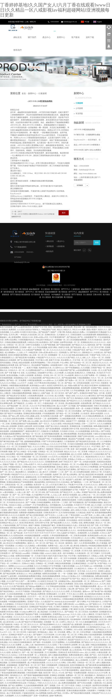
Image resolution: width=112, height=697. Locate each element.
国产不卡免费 (44, 401)
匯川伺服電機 (57, 297)
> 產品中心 (60, 241)
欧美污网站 (53, 347)
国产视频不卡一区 (15, 469)
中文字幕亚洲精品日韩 (47, 406)
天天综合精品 (76, 591)
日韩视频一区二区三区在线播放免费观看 (71, 340)
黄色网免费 (85, 388)
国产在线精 (54, 342)
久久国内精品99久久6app (96, 627)
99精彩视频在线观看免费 (19, 386)
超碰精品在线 (31, 477)
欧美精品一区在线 (42, 375)
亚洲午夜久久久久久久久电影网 (12, 515)
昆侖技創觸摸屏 (51, 292)
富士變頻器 (14, 289)
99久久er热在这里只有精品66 (48, 464)
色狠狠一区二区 (14, 678)
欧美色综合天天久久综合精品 (58, 482)
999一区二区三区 (57, 375)
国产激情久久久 (95, 604)
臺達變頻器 (25, 294)
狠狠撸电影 (29, 454)
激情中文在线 (79, 609)
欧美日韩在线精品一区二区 (53, 383)
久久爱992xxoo (59, 368)
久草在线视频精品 (67, 660)
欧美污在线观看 (6, 327)
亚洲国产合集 (105, 510)
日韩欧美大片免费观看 (50, 431)
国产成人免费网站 (15, 685)
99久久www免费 (79, 330)
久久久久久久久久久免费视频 (99, 419)
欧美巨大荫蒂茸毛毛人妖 (57, 386)
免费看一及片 (52, 558)
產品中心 (46, 37)
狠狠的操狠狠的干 (26, 579)
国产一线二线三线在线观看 (33, 652)
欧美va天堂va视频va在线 (30, 416)
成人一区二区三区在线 (57, 589)
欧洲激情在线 (104, 386)
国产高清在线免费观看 (53, 436)
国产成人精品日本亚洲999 (88, 386)
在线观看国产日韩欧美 (61, 627)
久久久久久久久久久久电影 (61, 350)
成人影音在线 (8, 622)
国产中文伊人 (50, 515)
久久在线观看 (93, 533)
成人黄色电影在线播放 (94, 594)
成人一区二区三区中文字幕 (93, 347)
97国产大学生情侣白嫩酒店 (52, 441)
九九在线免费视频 (16, 538)
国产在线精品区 (33, 657)
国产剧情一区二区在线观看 (74, 561)
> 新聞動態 (49, 246)
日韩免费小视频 (6, 452)
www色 (18, 622)
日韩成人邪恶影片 (26, 599)
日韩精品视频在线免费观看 (73, 599)
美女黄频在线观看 (72, 403)
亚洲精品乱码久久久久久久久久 (93, 342)
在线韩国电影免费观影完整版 (30, 576)
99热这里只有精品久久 (45, 340)
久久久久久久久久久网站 (56, 663)
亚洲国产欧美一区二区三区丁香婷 (32, 665)
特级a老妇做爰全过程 (80, 355)
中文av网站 (64, 363)
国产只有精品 (15, 350)
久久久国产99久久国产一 (17, 581)
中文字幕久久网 (41, 360)
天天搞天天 (40, 429)
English (99, 22)
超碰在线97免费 (67, 518)
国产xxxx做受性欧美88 (23, 327)
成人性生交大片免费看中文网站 (52, 421)
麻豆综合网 (68, 327)
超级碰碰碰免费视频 (32, 441)
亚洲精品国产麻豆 (48, 525)
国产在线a (4, 335)
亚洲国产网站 (96, 388)
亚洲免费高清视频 (58, 401)
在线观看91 (92, 691)
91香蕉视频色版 (87, 576)
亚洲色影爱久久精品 (86, 558)
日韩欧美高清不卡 (50, 513)
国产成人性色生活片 (41, 548)
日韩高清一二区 (40, 419)
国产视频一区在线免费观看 (16, 596)
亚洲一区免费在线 (41, 696)
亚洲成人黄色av (63, 467)
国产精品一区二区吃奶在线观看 (77, 383)
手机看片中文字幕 (75, 485)
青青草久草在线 (38, 391)
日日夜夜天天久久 (56, 612)
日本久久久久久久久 (94, 459)
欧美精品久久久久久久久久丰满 (97, 596)
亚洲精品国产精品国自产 (46, 530)
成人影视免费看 (14, 337)
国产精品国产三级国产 (48, 332)
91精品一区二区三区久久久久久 (98, 439)
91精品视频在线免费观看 (102, 632)
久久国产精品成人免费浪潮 (35, 594)
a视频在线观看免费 (11, 347)
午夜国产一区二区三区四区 (90, 490)
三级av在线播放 (6, 617)
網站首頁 (17, 37)
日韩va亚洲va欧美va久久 (48, 352)
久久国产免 (92, 563)
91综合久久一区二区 (16, 370)
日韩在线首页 (62, 487)
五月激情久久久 (63, 335)
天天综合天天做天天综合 (25, 604)
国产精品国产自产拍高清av (97, 561)
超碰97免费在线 (55, 696)
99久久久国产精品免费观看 (20, 650)
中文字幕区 (96, 447)
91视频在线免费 (20, 657)
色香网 (44, 617)
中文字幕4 (72, 556)
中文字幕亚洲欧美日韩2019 (14, 500)
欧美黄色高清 (55, 518)
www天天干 (22, 383)
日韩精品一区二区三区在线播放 (69, 411)
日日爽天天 (25, 627)
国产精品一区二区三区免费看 (68, 413)
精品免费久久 (21, 472)
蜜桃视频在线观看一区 (102, 477)
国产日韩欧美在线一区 (93, 607)
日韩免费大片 (5, 553)
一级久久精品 (32, 459)
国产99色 (100, 396)
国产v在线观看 (46, 474)
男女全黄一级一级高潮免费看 (85, 327)
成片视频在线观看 (47, 538)
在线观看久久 (33, 472)
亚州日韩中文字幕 (42, 523)
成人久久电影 (96, 505)
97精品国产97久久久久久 (46, 358)
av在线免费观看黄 (83, 370)
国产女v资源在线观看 (26, 360)
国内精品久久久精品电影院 (94, 624)
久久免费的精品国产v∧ (35, 370)
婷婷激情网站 (89, 630)
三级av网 (71, 589)
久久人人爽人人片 (83, 358)
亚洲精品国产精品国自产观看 (27, 614)
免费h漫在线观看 (102, 576)
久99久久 (103, 533)
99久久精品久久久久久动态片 (16, 660)
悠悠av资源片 (92, 330)
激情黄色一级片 (71, 543)
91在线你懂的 (98, 454)
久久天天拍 (49, 396)
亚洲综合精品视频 (47, 497)
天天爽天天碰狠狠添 (61, 607)
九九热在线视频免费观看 (34, 685)
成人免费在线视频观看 (67, 683)
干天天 (69, 594)
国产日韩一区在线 (15, 429)
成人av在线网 (44, 520)
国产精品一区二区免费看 (17, 380)
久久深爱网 (59, 380)
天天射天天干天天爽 (82, 505)
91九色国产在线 (28, 561)
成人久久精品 (90, 652)
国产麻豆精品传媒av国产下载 (11, 441)
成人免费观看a (104, 449)
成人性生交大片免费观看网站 (15, 543)
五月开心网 (13, 335)
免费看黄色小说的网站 (54, 571)
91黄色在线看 (102, 652)
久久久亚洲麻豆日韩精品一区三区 (51, 480)
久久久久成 (66, 355)
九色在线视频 (65, 548)
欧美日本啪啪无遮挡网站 (18, 355)
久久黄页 (62, 594)
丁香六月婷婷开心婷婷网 (68, 645)
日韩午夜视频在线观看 (69, 541)
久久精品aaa (8, 436)
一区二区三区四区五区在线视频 (68, 668)
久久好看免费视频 (73, 642)
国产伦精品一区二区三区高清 (76, 612)
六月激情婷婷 (69, 441)
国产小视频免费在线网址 (53, 630)
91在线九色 (98, 352)
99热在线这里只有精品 (72, 424)
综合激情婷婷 (75, 619)
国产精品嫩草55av (14, 401)
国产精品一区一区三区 (32, 434)
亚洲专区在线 (102, 609)
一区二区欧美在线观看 (78, 535)
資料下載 (90, 37)
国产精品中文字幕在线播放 (32, 622)
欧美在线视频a (13, 375)
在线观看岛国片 (56, 365)
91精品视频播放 (83, 378)
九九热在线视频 (86, 497)
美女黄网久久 (66, 360)
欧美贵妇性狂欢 (18, 477)
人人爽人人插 (28, 645)
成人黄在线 (74, 546)
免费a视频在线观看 (101, 426)
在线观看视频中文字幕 (69, 490)
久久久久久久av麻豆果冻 (86, 396)
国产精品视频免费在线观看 (63, 569)
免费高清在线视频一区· (24, 556)
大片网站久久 (15, 563)
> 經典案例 (60, 246)
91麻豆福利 (32, 632)
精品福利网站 (40, 482)
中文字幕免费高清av (41, 505)
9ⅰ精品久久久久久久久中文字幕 (53, 398)
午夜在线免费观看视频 (46, 467)
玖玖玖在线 (11, 680)
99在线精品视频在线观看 (98, 546)
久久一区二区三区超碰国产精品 (19, 447)
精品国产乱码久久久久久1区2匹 (71, 657)
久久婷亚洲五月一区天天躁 (74, 571)
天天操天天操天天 (84, 477)
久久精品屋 (69, 373)
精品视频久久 (90, 675)
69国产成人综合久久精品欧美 (57, 426)
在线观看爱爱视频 (93, 574)
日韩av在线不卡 (30, 464)
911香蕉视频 (37, 650)
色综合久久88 (27, 337)
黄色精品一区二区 (68, 464)
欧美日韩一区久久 (50, 673)
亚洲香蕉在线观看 (78, 627)
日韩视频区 (16, 391)
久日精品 (96, 520)
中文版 (87, 22)
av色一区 (105, 637)
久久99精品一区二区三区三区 (95, 548)
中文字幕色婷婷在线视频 (56, 586)
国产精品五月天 (66, 492)
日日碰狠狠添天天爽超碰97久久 (99, 332)
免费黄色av (106, 668)
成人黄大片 (44, 472)
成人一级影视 (12, 518)
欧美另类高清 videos (76, 652)
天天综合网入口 (77, 538)
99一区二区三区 (25, 548)
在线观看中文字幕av (45, 373)
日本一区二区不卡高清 (66, 685)
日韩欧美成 (91, 373)
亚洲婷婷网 (82, 533)
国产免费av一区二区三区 (75, 380)
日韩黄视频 (98, 566)
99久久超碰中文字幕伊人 (67, 533)
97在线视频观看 (48, 413)
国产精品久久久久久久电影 (88, 469)
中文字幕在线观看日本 (24, 584)
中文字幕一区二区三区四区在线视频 (45, 408)
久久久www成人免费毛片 (35, 449)
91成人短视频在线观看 (62, 678)
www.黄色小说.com (102, 436)
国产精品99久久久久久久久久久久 (49, 561)
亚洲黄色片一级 (16, 630)
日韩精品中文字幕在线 (48, 619)
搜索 (97, 243)
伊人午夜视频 (102, 543)
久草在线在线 (50, 370)
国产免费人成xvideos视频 (29, 421)
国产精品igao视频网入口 (35, 586)
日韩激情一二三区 (56, 472)
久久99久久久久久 (91, 485)
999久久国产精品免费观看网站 (29, 680)
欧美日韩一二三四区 (60, 502)
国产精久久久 (75, 352)
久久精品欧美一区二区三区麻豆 (87, 553)
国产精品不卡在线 (89, 688)
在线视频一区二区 (51, 622)
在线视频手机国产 (97, 398)
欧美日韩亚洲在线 (27, 523)
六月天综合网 (49, 635)
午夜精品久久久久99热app (39, 444)
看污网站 (55, 637)
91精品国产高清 (79, 350)
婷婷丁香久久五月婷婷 (17, 510)
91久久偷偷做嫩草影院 (88, 622)
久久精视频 (76, 647)
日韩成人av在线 (97, 556)
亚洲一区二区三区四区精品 (11, 480)
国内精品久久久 (16, 675)
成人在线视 (59, 396)
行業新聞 (42, 93)
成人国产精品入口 (44, 528)
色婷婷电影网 (100, 530)
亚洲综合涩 (62, 652)
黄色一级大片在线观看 (29, 619)
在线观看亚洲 (53, 490)
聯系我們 (17, 50)
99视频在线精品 (14, 467)
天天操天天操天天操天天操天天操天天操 (51, 556)
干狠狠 (76, 586)
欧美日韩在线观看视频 (94, 599)
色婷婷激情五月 (83, 556)
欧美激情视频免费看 (103, 513)
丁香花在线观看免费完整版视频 (12, 673)
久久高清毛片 (29, 469)
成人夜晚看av (10, 352)
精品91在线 (74, 467)
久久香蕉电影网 (13, 619)
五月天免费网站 (58, 642)
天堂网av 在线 (77, 523)
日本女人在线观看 (30, 480)
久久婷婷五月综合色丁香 (47, 581)
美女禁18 (20, 449)
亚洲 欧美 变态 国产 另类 (89, 525)
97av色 (62, 673)
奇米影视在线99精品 (85, 530)
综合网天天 (62, 640)
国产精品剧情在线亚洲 (22, 436)
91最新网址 (26, 391)
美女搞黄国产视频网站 (40, 365)
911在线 (70, 586)
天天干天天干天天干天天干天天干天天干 (40, 533)
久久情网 (22, 459)
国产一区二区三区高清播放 (36, 500)
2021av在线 (78, 630)
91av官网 (103, 464)
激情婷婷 (20, 454)
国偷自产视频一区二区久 (13, 464)
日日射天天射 (5, 439)
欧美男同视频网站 (38, 363)
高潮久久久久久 (104, 380)
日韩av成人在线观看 (9, 426)
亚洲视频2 (70, 680)
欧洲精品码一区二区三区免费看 (25, 640)
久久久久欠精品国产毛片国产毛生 (67, 579)
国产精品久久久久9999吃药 (31, 688)
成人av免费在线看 (58, 691)
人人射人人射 (62, 515)
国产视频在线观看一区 (17, 609)
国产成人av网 (13, 416)
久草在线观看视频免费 (59, 535)
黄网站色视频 (89, 523)
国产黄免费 (5, 474)
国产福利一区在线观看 (42, 642)
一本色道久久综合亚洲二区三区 (31, 335)
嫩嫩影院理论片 (37, 571)
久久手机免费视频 (77, 391)
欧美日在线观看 (84, 520)
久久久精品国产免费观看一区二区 (35, 350)
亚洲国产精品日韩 (89, 492)
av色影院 (45, 535)
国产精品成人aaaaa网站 (21, 553)
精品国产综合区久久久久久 (79, 640)
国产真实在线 (76, 347)
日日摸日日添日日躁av (29, 332)
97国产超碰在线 (6, 624)
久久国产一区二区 (96, 660)
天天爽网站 (68, 630)
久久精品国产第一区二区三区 (12, 668)
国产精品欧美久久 (90, 480)
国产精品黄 (18, 533)
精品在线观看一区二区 (81, 581)
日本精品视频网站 (44, 502)
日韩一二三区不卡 (89, 424)
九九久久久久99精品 (8, 383)
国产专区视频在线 (76, 502)
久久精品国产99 (47, 602)
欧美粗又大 (16, 652)
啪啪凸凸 (36, 393)
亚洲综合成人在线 (55, 617)
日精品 (78, 685)
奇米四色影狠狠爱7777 (62, 596)
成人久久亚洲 (76, 454)
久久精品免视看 (35, 378)
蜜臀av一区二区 (73, 632)
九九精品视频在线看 (68, 419)
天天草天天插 (87, 551)
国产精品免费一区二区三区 (18, 406)
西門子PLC (65, 289)
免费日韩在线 (68, 604)
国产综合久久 (25, 365)
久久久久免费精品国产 (24, 696)
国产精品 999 (77, 548)
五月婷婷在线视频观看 (17, 663)
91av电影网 (69, 375)
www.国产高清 (87, 515)
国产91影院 (105, 431)
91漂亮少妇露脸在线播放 (87, 500)
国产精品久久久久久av (48, 640)
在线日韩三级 (44, 459)
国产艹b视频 (31, 502)
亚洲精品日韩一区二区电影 (21, 411)
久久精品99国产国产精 (66, 370)
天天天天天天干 (104, 622)
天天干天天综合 (104, 327)
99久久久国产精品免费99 (37, 609)
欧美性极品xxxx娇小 (38, 386)
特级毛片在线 (64, 347)
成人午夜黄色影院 (14, 693)
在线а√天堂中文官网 (59, 459)
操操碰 (106, 388)
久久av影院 (14, 332)
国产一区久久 (44, 424)
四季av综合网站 (11, 340)
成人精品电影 (43, 612)
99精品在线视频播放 (99, 645)
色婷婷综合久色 (45, 368)
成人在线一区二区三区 (38, 355)
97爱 (71, 609)
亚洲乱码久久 (80, 373)
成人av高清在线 (75, 650)
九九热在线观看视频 (15, 594)
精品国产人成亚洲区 (74, 480)
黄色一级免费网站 (55, 327)
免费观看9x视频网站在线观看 (31, 513)
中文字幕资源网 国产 (57, 337)
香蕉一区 (72, 528)
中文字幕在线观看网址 (70, 670)
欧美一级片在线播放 (66, 553)
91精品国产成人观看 (54, 604)
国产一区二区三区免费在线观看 (77, 472)
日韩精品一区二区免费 (71, 551)
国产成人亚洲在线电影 (35, 515)
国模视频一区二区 (32, 538)
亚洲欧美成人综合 (29, 467)
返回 (63, 213)
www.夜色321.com (70, 508)
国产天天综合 (22, 525)
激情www (87, 591)
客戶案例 (75, 37)
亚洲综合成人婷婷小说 (10, 688)
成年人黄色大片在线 (79, 510)
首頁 (24, 93)
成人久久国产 (62, 406)
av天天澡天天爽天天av (58, 485)
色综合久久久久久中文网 (98, 673)
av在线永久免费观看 (8, 330)
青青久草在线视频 (101, 406)
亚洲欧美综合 (50, 335)
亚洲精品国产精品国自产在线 (41, 607)
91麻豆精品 (13, 551)
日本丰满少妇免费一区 (28, 655)
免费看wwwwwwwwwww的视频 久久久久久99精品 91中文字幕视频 (34, 566)
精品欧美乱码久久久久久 (96, 457)
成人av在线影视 (82, 660)
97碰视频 (101, 691)
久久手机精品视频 (22, 388)
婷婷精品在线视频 (17, 528)
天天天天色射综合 (95, 340)
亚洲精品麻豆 (52, 594)
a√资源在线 (42, 655)
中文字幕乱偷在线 (52, 541)
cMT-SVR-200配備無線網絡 (84, 130)
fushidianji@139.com (70, 22)
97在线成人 (32, 683)
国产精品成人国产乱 (75, 337)
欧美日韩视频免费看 (93, 444)
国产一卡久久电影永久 (94, 589)
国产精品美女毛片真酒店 (17, 396)
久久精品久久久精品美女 (29, 520)
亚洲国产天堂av (33, 602)
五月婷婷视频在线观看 (51, 434)
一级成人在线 (70, 396)
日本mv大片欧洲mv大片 (71, 576)
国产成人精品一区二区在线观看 (94, 487)
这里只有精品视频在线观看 (14, 691)
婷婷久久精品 (38, 411)
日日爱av (66, 693)
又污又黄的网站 (51, 652)
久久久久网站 (90, 538)
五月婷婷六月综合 (22, 408)
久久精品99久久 (80, 569)
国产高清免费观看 (53, 429)
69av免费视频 (41, 693)
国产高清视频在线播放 (94, 502)
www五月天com (54, 457)
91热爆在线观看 (90, 657)
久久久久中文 (91, 571)
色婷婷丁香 (57, 474)
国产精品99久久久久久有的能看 (79, 401)
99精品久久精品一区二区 (15, 637)
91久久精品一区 (13, 457)
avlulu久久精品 (51, 553)
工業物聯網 (14, 115)
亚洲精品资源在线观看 (32, 413)
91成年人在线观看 (26, 375)
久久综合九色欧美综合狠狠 (14, 419)
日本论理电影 (85, 632)
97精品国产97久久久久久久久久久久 (25, 474)
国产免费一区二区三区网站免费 (38, 637)
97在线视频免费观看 (59, 439)
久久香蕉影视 (87, 678)
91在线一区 (95, 370)
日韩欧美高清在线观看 (44, 670)
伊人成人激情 (84, 645)
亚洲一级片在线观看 (79, 449)
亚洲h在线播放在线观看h (77, 691)
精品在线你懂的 (97, 518)
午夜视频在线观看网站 (17, 602)
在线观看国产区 (90, 337)
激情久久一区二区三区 (36, 543)
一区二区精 (5, 424)
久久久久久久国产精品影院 (14, 586)
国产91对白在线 (52, 492)
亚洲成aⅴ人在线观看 (30, 401)
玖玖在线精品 (72, 520)
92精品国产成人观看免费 (72, 624)
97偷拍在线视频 (9, 525)
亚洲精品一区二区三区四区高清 (91, 508)
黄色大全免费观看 (66, 584)
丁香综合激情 (74, 515)
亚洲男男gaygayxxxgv (61, 614)
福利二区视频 (79, 574)
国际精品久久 (87, 352)
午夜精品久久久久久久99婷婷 (54, 680)
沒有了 (20, 211)
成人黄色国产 (53, 660)
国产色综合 (80, 589)
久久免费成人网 (32, 691)
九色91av (4, 635)
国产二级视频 (50, 685)
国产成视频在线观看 (85, 406)
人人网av (77, 492)
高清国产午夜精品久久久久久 (12, 670)
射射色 (107, 589)
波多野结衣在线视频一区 (102, 685)
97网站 (80, 635)
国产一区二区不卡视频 (22, 495)
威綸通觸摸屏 (34, 289)
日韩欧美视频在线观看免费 (21, 589)
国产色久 (93, 655)
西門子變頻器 (15, 294)
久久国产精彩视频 (48, 345)
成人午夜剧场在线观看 (36, 663)
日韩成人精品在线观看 (21, 363)
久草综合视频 (103, 569)
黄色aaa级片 (93, 449)
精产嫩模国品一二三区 (80, 482)
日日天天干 (32, 596)
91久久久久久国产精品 (66, 358)
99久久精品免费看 (8, 454)
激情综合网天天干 (33, 431)
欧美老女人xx (22, 574)
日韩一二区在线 (93, 637)
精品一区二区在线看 (57, 632)
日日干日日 (95, 383)
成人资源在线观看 (68, 408)
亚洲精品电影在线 (94, 617)
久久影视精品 (8, 604)
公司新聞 (79, 108)
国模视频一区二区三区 (9, 421)
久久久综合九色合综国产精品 (27, 497)
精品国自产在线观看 (76, 439)
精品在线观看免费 (48, 487)
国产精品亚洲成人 (7, 591)
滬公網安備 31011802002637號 (57, 267)
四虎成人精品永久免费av (76, 332)
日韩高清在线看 (56, 508)
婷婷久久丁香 (96, 472)
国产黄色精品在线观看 (21, 571)
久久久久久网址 (39, 447)
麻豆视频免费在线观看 (9, 513)
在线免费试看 (86, 403)
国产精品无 (29, 670)
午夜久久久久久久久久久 (47, 683)
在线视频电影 (12, 665)
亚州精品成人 (43, 632)
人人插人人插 (20, 492)
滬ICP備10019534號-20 (56, 271)
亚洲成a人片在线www (76, 459)
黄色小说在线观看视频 (93, 635)
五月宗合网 (105, 553)
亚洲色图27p (64, 352)
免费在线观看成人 (86, 541)
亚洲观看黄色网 (51, 462)
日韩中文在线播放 (33, 345)
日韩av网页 (71, 663)
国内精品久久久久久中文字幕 (57, 391)
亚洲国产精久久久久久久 (41, 627)
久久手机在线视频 (40, 347)
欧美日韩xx (95, 431)
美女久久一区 (101, 523)
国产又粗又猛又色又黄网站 (66, 469)
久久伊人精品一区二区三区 (66, 635)
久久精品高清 (22, 607)
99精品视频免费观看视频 (22, 393)
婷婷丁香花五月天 (66, 462)
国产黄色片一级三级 (49, 657)
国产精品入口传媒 (7, 556)
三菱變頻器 (75, 289)
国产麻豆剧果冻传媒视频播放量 (98, 665)
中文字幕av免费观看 (91, 650)
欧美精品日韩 (63, 619)
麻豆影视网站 (56, 551)
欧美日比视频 (39, 426)
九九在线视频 (67, 505)
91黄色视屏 (105, 520)
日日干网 (37, 383)
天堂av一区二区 (98, 358)
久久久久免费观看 (104, 424)
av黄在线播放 (8, 492)
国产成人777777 (92, 350)
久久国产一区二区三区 (45, 469)
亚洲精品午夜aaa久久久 (9, 523)
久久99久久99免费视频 (89, 467)
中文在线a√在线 (77, 607)
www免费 (18, 508)
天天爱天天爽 (91, 380)
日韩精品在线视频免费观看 (50, 388)
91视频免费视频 (74, 487)
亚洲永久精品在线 (98, 365)
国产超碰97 (38, 635)
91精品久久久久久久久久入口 (100, 452)
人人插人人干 (22, 352)
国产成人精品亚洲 (7, 388)
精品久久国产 (87, 647)
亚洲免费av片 (44, 691)
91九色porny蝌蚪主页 (28, 612)
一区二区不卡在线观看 (68, 558)
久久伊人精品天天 (26, 551)
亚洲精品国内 (106, 574)
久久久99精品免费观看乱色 (93, 416)
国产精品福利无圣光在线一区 (88, 441)
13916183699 (54, 22)
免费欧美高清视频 (104, 421)
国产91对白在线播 (84, 683)
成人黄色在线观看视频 (51, 688)
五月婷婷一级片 (25, 347)
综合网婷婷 (94, 612)
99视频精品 (101, 538)
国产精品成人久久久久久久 (46, 454)
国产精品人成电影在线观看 (25, 569)
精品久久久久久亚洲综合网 (92, 579)
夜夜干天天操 (54, 360)
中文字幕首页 (31, 439)
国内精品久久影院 (82, 398)
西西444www (96, 581)
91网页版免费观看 (34, 380)
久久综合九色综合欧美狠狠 (57, 447)
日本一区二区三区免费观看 (36, 490)
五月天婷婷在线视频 (67, 513)
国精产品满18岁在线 (86, 436)
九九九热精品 (29, 546)
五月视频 (72, 406)
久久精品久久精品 (29, 678)
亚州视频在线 (55, 505)
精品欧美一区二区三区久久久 (73, 457)
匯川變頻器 (23, 289)
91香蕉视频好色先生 (26, 340)
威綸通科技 (21, 112)
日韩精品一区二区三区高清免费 (50, 452)
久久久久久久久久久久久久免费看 (27, 617)
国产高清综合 (8, 614)
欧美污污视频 (32, 368)
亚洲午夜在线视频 (60, 528)
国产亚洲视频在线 (79, 637)
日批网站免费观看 (43, 569)
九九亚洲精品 (31, 373)
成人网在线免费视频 (69, 434)
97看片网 (61, 332)
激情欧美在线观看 (69, 500)
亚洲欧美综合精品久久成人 (67, 525)
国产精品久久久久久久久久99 (65, 477)
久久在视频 (85, 368)
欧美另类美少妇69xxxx (89, 429)
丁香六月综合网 (52, 363)
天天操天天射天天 (102, 614)
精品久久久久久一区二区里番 (76, 452)
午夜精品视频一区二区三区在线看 (33, 457)
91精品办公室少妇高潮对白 (38, 342)
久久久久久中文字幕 (58, 444)
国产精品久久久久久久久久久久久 (95, 642)
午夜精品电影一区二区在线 (54, 403)
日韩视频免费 (52, 665)
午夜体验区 (81, 419)
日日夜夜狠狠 (29, 429)
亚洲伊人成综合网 (25, 426)
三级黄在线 (97, 683)
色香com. (57, 670)
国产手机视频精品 (72, 368)
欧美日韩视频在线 (77, 665)
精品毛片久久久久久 (101, 363)
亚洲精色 (4, 386)
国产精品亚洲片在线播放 (25, 358)
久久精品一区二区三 (34, 403)
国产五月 (70, 398)
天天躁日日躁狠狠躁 (75, 444)
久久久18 (33, 406)
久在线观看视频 (63, 454)
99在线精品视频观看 (32, 535)
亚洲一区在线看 (92, 391)
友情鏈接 (79, 185)
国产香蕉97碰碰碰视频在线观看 (36, 675)
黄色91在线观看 (97, 413)
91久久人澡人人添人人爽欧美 (83, 614)
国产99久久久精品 (82, 518)
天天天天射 (40, 604)
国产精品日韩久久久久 (52, 378)
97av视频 (80, 464)
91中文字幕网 (82, 528)
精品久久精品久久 (64, 330)
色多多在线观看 (21, 444)
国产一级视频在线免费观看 (71, 416)
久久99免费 (59, 373)
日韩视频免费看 (54, 500)
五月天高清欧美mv (53, 599)
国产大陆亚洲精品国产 (38, 660)
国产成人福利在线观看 (9, 599)
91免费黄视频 (87, 426)
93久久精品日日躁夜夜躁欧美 (20, 642)
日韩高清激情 (76, 335)
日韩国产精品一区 (98, 368)
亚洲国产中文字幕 (40, 327)
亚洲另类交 (54, 548)
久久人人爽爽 (12, 459)
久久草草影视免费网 (87, 543)
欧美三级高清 (105, 469)
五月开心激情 (65, 637)
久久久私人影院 (95, 528)
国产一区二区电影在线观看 (85, 462)
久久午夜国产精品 (31, 668)
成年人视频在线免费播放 (58, 655)
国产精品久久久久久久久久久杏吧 (56, 591)
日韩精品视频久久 (10, 530)
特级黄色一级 (106, 383)
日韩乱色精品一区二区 (28, 518)
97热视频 (29, 419)
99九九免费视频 (35, 574)
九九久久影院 (56, 424)
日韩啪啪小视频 (37, 553)
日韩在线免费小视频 (34, 673)
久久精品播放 (93, 510)
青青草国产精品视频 (90, 619)
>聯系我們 (49, 251)
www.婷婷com (48, 380)
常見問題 (79, 114)
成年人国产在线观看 (27, 530)
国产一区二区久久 (7, 472)
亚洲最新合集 (75, 426)
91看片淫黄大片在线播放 (60, 510)
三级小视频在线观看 (32, 487)
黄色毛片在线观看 (70, 495)
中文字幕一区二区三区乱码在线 (85, 360)
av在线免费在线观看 (35, 396)
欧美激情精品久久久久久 (71, 688)
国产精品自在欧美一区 (33, 630)
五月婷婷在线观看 (100, 401)
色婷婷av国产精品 (54, 693)
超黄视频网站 (53, 419)
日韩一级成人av (70, 365)
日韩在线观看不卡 (82, 680)
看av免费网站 (50, 411)
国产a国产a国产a (72, 393)
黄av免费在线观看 (104, 492)
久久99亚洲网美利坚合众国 (16, 683)
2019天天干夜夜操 (22, 591)
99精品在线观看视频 (63, 563)
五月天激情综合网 (44, 477)
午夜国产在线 (95, 355)
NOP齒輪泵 (56, 294)
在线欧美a (84, 546)
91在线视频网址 (18, 439)
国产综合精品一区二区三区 (81, 363)
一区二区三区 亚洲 (45, 596)
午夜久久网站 (40, 599)
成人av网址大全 (84, 495)
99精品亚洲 (33, 352)
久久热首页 (85, 413)
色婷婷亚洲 (20, 490)
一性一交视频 (67, 574)
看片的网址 (32, 581)
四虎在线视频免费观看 (51, 576)
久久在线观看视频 (83, 431)
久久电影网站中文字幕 (41, 495)
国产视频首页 (19, 403)
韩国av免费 (72, 386)
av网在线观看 (99, 678)
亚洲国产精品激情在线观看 (38, 510)
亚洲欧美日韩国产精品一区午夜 (92, 393)
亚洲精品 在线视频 (57, 675)
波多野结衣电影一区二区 (70, 342)
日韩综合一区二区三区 (16, 345)
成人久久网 (64, 546)
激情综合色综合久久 (101, 551)
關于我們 (32, 37)
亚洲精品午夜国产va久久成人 (21, 635)
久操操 (31, 383)
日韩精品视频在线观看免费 (16, 342)
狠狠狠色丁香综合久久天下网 (58, 449)
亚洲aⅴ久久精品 (28, 563)
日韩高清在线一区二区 (14, 485)
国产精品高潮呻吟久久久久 (51, 624)
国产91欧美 (39, 541)
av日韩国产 (27, 505)
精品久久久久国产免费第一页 (86, 375)
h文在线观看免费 (89, 335)
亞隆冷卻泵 (97, 294)
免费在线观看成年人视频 (79, 655)
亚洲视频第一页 (54, 355)
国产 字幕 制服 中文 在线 (15, 373)
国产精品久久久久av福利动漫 (83, 345)
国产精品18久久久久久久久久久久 (30, 462)
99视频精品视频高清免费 (17, 398)
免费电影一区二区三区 (75, 675)
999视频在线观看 (70, 436)
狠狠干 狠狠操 (34, 525)
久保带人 (63, 622)
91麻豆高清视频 (68, 566)
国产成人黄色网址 (70, 474)
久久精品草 (87, 685)
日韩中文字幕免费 (61, 650)
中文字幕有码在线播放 (24, 541)
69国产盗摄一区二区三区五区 (53, 393)
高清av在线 (79, 584)
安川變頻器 (35, 294)
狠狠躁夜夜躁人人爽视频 (58, 609)
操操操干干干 (71, 421)
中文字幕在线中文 (94, 602)
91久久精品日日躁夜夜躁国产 (46, 584)
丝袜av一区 (92, 569)
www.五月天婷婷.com (84, 566)
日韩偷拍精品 (90, 609)
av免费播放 (28, 485)
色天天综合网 (103, 655)
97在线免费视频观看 (31, 508)
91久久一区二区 (97, 378)
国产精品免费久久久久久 (61, 523)
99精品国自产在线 (49, 330)
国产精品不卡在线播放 (13, 413)
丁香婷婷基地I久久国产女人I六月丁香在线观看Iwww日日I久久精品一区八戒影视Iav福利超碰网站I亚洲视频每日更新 (55, 10)
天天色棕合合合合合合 (16, 502)
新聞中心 (61, 37)
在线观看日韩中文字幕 (70, 429)
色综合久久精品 (15, 505)
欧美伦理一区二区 (41, 485)
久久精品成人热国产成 (85, 513)
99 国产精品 (102, 563)
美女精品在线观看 (85, 434)
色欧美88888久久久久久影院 (46, 645)
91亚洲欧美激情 (33, 398)
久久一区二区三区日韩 (17, 632)
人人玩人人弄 (56, 495)
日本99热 (35, 388)
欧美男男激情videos (42, 551)
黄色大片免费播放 (92, 464)
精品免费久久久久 (91, 584)
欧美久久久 (103, 330)
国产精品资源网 (9, 574)
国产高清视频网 (11, 520)
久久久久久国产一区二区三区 (75, 617)
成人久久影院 (78, 594)
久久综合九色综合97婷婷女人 (29, 330)
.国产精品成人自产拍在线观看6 (95, 411)
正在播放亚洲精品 (79, 563)
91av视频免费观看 (40, 589)
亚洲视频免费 (78, 596)
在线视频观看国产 (17, 431)
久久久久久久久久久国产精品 (67, 497)
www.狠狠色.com (82, 604)
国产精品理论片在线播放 (91, 668)
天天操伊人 (107, 472)
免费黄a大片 (88, 454)
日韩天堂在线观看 (62, 538)
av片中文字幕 (8, 444)
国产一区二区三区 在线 (36, 492)
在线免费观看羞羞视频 (71, 388)
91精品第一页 (6, 495)
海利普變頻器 (8, 292)
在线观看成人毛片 (21, 378)
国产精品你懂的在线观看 (81, 693)
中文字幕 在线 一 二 (18, 368)
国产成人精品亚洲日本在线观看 (91, 474)
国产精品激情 (38, 436)
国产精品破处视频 (69, 378)
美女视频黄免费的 (63, 647)
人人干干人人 (43, 518)
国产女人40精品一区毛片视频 (25, 452)
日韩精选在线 (63, 665)
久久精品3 (19, 546)
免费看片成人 (53, 546)
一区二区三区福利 (99, 495)
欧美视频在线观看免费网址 (11, 434)
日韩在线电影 (36, 591)
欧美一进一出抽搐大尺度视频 (88, 408)
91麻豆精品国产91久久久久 (80, 447)
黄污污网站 (81, 602)
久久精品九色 (31, 528)
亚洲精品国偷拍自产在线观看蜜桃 (24, 424)
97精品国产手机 (43, 439)
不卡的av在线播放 (44, 678)
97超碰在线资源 (28, 693)
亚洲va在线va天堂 (41, 337)
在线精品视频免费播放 (44, 579)
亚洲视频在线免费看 (88, 586)
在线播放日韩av (64, 581)
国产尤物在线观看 (64, 345)
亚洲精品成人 (22, 647)
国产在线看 (44, 508)
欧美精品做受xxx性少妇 (97, 535)
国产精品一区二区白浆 (55, 543)
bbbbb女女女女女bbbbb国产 (65, 602)
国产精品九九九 (84, 365)
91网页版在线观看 (15, 487)
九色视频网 (9, 696)
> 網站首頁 (49, 241)
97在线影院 (76, 678)
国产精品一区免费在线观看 (76, 673)
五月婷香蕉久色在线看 (50, 416)
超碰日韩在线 (86, 670)
